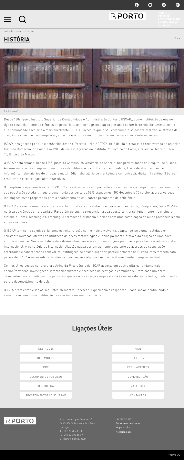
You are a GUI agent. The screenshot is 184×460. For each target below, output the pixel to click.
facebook (137, 5)
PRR (46, 367)
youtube (150, 5)
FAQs (138, 348)
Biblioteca (46, 385)
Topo (174, 455)
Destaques (46, 348)
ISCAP (19, 31)
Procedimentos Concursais (46, 395)
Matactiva (138, 385)
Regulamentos (138, 367)
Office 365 (138, 358)
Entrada (8, 31)
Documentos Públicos (46, 376)
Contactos (138, 395)
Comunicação (138, 376)
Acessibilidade (124, 431)
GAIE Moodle (46, 358)
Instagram (177, 5)
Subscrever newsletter (128, 423)
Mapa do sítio (123, 427)
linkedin (164, 5)
